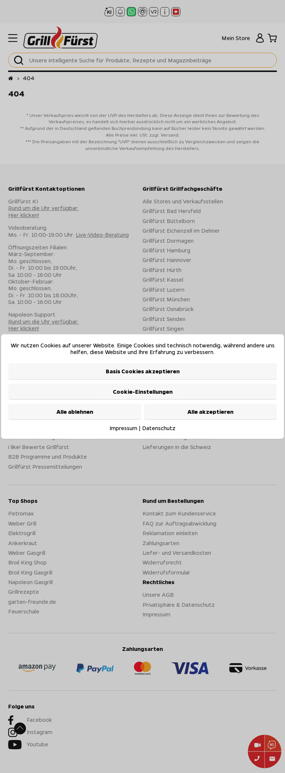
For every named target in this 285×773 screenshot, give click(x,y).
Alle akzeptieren (210, 411)
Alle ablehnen (74, 411)
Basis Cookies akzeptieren (143, 371)
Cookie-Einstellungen (143, 391)
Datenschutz (159, 428)
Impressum (123, 428)
